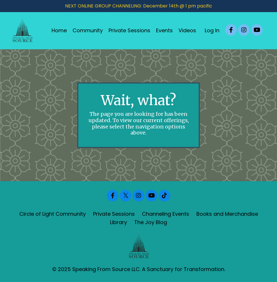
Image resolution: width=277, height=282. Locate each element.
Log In (212, 30)
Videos (187, 30)
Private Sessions (129, 30)
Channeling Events (165, 213)
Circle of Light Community (52, 213)
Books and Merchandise (227, 213)
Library (118, 222)
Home (59, 30)
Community (88, 30)
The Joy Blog (150, 222)
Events (164, 30)
